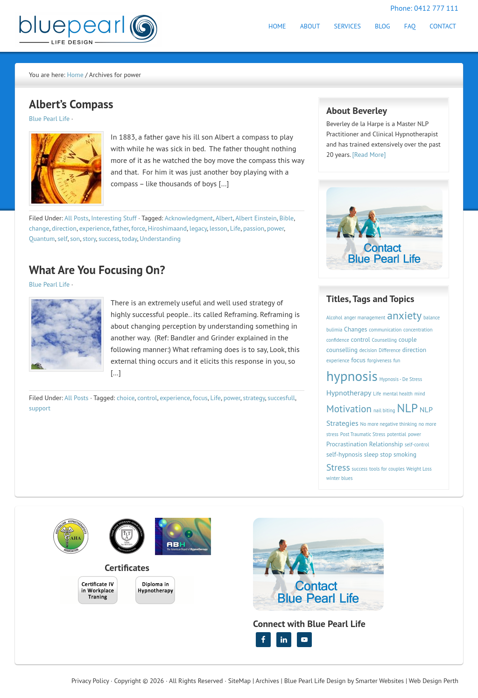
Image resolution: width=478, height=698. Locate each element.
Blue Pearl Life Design (315, 681)
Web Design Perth (433, 681)
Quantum (42, 238)
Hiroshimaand (167, 228)
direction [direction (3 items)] (414, 349)
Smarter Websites (379, 681)
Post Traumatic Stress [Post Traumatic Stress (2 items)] (362, 434)
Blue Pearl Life (49, 118)
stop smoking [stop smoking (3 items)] (398, 454)
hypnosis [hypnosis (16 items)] (352, 376)
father (120, 228)
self (62, 238)
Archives (267, 681)
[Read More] (369, 154)
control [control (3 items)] (360, 339)
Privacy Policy (90, 681)
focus (200, 398)
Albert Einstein (256, 218)
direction (64, 228)
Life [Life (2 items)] (377, 393)
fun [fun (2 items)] (396, 360)
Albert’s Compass (71, 104)
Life (235, 228)
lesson (218, 228)
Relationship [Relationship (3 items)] (386, 444)
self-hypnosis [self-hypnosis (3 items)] (344, 454)
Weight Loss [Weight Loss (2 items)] (418, 468)
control (147, 398)
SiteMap (239, 681)
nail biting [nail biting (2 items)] (384, 410)
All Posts (76, 218)
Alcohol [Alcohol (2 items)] (334, 317)
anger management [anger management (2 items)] (364, 317)
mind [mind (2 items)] (420, 393)
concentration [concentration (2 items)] (417, 329)
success (108, 238)
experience (94, 228)
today (129, 238)
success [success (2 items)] (360, 468)
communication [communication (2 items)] (385, 329)
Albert (224, 218)
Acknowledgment (189, 218)
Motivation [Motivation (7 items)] (349, 408)
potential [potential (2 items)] (396, 434)
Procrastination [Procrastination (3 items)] (346, 444)
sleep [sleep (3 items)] (371, 454)
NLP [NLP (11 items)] (407, 408)
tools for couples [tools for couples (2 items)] (387, 468)
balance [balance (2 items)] (431, 317)
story (89, 238)
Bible (286, 218)
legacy (198, 228)
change (39, 228)
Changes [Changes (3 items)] (355, 329)
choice (125, 398)
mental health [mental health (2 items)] (398, 393)
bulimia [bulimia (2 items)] (334, 329)
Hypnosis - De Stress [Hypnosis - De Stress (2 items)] (401, 379)
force (138, 228)
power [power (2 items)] (414, 434)
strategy (254, 398)
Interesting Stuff (113, 218)
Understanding (160, 238)
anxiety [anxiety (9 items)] (404, 315)
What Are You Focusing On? (97, 269)
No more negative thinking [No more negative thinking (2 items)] (388, 424)
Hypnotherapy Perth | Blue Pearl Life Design (96, 27)
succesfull (281, 398)
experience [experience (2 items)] (338, 360)
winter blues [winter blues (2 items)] (339, 478)
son (75, 238)
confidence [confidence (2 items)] (337, 340)
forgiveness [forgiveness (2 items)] (379, 360)
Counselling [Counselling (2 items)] (384, 340)
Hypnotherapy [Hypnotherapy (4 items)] (349, 392)
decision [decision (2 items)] (368, 350)
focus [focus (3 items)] (358, 360)
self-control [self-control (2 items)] (417, 444)
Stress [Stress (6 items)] (338, 467)
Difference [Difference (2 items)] (390, 350)
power (275, 228)
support (39, 408)
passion (253, 228)
